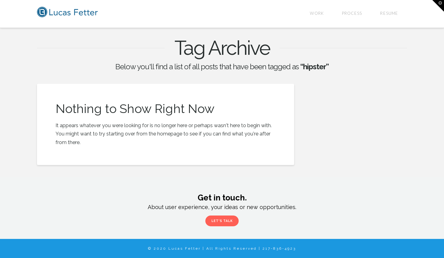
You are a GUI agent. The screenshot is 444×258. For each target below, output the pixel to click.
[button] (438, 6)
